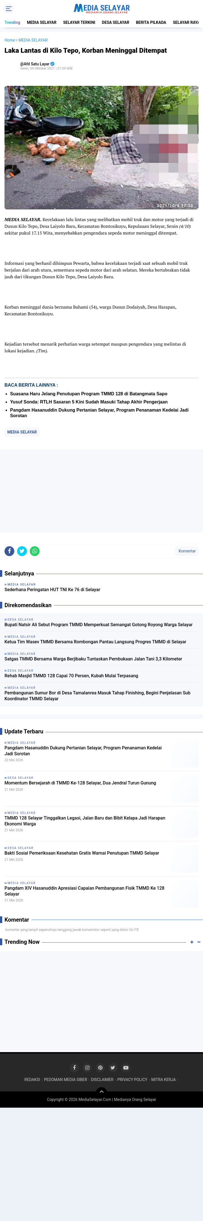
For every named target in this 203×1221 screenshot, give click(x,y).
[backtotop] (101, 1092)
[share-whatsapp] (35, 551)
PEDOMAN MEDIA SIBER (65, 1079)
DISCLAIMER (102, 1079)
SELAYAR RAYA (186, 22)
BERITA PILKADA (151, 22)
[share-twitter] (22, 551)
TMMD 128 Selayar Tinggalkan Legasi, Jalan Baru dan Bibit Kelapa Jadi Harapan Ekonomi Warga (84, 821)
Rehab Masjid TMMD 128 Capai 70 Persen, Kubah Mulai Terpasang (71, 675)
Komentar (187, 551)
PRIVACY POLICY (132, 1079)
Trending (12, 22)
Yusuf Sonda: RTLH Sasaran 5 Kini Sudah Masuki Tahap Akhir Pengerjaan (89, 402)
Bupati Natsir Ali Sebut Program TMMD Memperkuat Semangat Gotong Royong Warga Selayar (98, 624)
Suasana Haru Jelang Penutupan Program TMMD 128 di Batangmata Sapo (88, 393)
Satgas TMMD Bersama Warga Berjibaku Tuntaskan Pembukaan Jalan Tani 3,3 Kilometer (93, 659)
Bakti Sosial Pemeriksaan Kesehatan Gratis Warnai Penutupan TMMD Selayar (81, 853)
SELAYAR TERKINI (79, 22)
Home (9, 40)
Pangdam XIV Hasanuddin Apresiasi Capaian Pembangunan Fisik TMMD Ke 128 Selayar (84, 891)
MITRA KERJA (163, 1079)
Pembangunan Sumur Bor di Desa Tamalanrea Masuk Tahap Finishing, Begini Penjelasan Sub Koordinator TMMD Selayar (97, 695)
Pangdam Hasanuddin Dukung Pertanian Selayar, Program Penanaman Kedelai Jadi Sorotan (83, 750)
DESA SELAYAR (115, 22)
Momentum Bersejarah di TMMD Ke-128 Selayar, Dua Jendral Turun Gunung (80, 783)
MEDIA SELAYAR (41, 22)
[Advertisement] (101, 491)
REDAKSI (32, 1079)
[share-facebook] (9, 551)
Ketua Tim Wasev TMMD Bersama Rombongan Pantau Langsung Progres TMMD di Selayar (95, 641)
